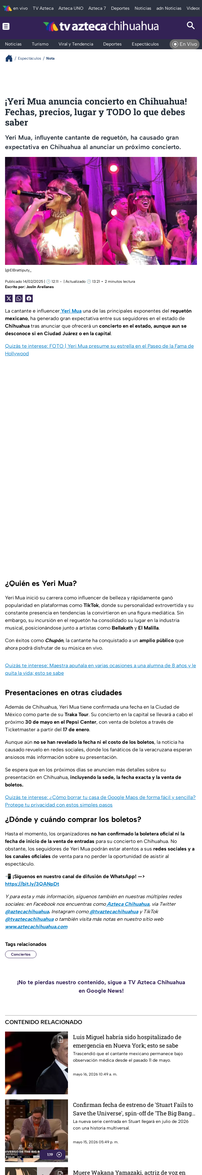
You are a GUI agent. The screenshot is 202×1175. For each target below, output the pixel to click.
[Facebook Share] (29, 298)
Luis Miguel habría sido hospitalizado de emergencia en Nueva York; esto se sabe (127, 1041)
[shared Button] (19, 298)
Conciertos (21, 954)
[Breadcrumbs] (11, 58)
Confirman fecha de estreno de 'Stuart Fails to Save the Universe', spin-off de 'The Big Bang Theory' (133, 1109)
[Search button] (190, 26)
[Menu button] (11, 26)
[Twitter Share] (9, 298)
